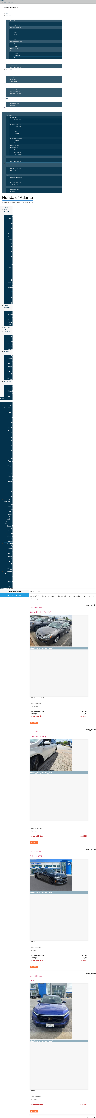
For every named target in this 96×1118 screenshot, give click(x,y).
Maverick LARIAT (83, 780)
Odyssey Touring (61, 612)
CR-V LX (34, 695)
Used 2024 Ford (80, 775)
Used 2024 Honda (81, 690)
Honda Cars (13, 20)
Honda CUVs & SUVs (15, 27)
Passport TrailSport (84, 872)
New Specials (13, 79)
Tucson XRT (58, 695)
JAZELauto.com (71, 1087)
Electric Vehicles (14, 48)
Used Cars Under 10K (15, 67)
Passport (16, 37)
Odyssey (16, 44)
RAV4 (33, 872)
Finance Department (16, 89)
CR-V (15, 32)
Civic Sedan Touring (40, 780)
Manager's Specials (15, 77)
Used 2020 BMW (80, 608)
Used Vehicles (9, 60)
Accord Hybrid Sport (59, 781)
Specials (8, 166)
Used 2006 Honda (36, 608)
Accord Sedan (17, 23)
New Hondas (9, 115)
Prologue (16, 53)
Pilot (15, 39)
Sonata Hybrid (59, 872)
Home (7, 13)
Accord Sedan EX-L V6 (40, 613)
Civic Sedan (17, 25)
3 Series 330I (81, 612)
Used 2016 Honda (59, 608)
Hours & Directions (15, 103)
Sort (39, 591)
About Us (7, 98)
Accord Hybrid (18, 57)
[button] (32, 108)
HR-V (15, 34)
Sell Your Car (9, 69)
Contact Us (13, 105)
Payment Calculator (15, 93)
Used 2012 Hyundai (59, 867)
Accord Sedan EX (83, 695)
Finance (8, 175)
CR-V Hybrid (17, 30)
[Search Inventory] (25, 1102)
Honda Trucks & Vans (16, 41)
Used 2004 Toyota (37, 867)
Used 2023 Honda (36, 690)
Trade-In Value (14, 96)
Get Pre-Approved (15, 91)
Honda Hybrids (14, 51)
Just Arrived (13, 81)
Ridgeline (16, 46)
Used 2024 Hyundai (59, 690)
